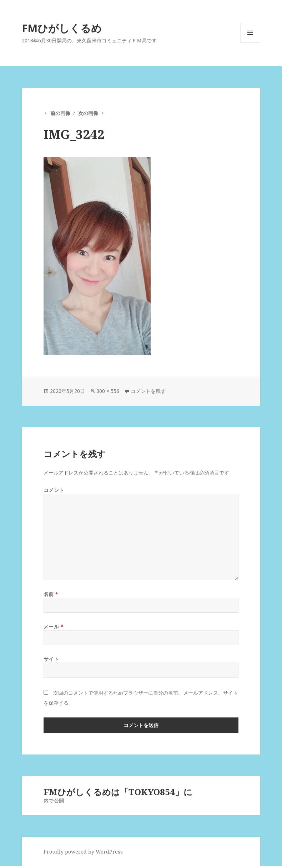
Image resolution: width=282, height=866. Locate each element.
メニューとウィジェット (250, 42)
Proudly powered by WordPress (83, 851)
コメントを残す (148, 391)
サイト (51, 658)
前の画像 (60, 113)
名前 (51, 594)
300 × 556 (107, 391)
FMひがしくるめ (62, 28)
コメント (54, 490)
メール (54, 626)
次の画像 (88, 113)
